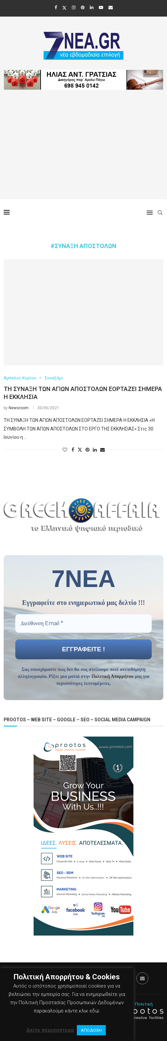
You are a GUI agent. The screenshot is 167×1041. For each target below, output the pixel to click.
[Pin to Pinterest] (87, 449)
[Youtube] (101, 7)
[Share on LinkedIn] (95, 449)
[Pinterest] (82, 7)
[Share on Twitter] (80, 449)
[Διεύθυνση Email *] (83, 623)
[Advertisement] (83, 152)
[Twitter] (64, 7)
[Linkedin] (91, 7)
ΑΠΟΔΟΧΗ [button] (91, 1030)
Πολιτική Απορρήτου (112, 676)
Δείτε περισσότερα (50, 1030)
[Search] (160, 212)
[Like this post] (65, 449)
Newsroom (19, 408)
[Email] (110, 7)
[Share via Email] (102, 449)
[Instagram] (74, 7)
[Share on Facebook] (73, 449)
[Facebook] (56, 7)
